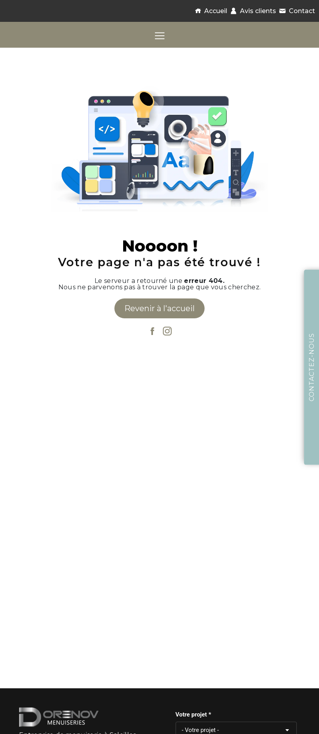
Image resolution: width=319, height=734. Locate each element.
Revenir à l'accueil (159, 308)
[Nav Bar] (160, 36)
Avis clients (251, 11)
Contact (295, 11)
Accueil (209, 11)
